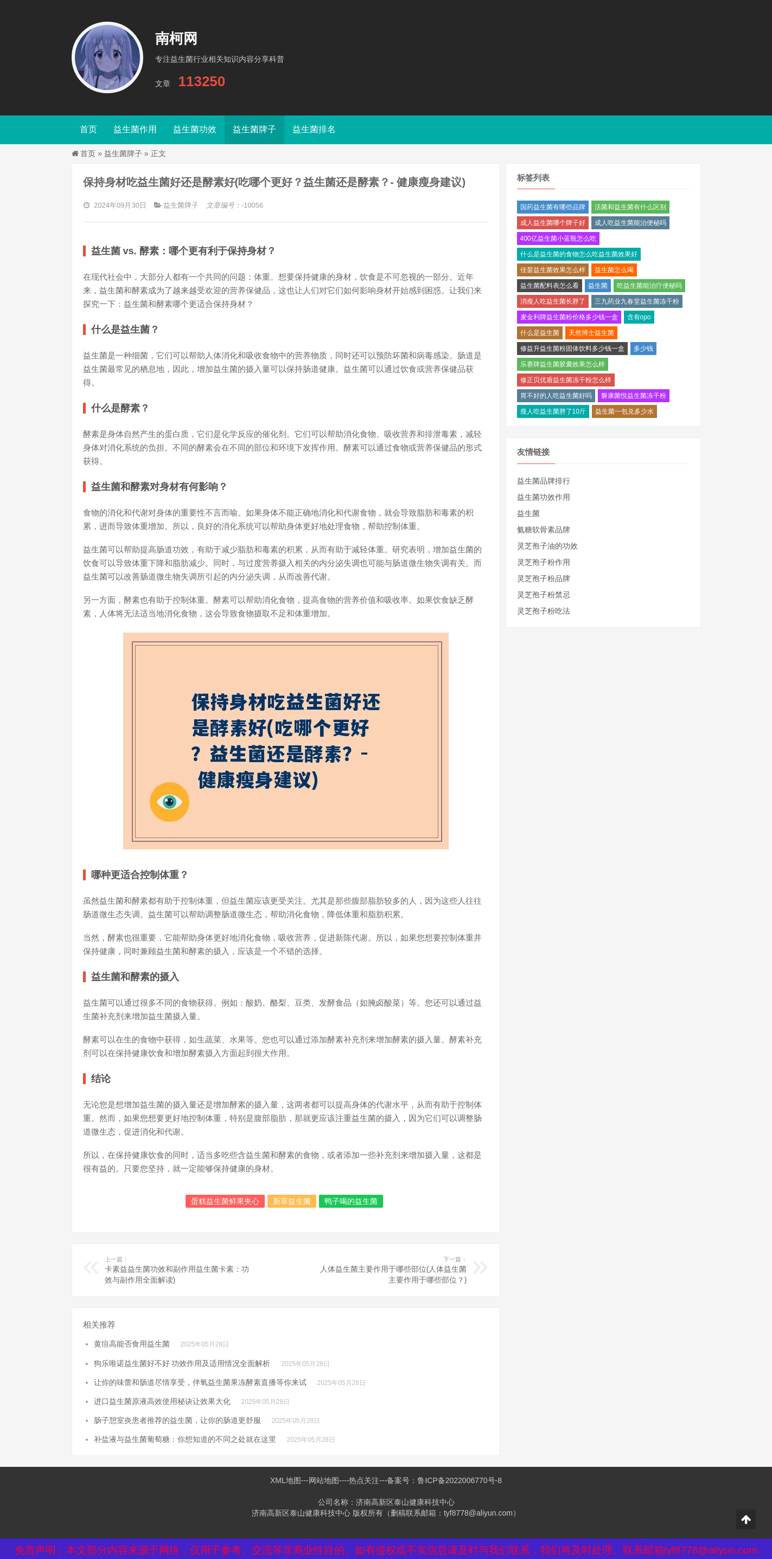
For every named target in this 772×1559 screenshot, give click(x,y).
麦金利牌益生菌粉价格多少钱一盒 (569, 317)
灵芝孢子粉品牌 (543, 578)
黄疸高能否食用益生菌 (132, 1343)
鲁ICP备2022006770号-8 (459, 1480)
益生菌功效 (194, 129)
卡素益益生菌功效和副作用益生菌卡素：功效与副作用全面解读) (179, 1269)
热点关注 (364, 1480)
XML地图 (285, 1480)
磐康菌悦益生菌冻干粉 (633, 396)
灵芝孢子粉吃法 (543, 611)
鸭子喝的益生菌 (351, 1201)
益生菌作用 (135, 129)
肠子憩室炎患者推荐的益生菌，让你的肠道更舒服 (177, 1420)
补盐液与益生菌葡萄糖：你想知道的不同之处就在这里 (185, 1439)
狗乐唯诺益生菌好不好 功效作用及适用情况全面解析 (182, 1363)
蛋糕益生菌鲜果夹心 (225, 1201)
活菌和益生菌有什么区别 (630, 207)
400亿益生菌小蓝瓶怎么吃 (558, 238)
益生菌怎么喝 (614, 270)
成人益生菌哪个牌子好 (552, 223)
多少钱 (643, 348)
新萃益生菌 (292, 1201)
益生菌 (598, 285)
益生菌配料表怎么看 (549, 285)
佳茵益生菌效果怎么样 (552, 270)
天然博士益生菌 (591, 333)
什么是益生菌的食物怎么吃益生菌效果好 (578, 254)
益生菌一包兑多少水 (624, 411)
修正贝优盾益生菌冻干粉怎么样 (565, 380)
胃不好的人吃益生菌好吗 (556, 396)
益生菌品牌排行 (543, 480)
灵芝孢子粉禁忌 (543, 594)
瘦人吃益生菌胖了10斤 (553, 411)
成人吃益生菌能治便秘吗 (630, 223)
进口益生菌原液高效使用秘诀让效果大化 (162, 1401)
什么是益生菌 (539, 333)
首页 (88, 129)
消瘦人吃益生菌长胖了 (552, 301)
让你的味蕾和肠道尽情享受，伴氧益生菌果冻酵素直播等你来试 (200, 1382)
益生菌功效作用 (543, 497)
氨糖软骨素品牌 (543, 529)
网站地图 (324, 1480)
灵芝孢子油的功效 (547, 546)
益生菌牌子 (254, 129)
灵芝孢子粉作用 (543, 562)
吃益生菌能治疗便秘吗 (649, 285)
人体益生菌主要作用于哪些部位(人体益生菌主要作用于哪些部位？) (392, 1269)
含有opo (639, 317)
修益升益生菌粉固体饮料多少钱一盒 (572, 348)
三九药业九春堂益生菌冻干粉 (637, 301)
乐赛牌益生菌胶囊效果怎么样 (562, 364)
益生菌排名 (314, 129)
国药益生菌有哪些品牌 (552, 207)
